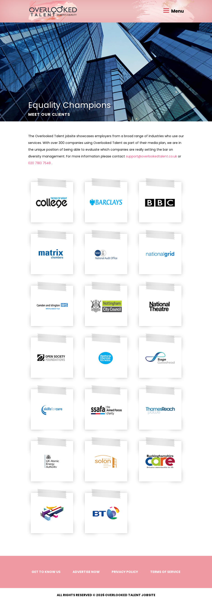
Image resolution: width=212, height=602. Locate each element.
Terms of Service (165, 572)
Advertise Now (86, 572)
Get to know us (46, 572)
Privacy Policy (125, 572)
